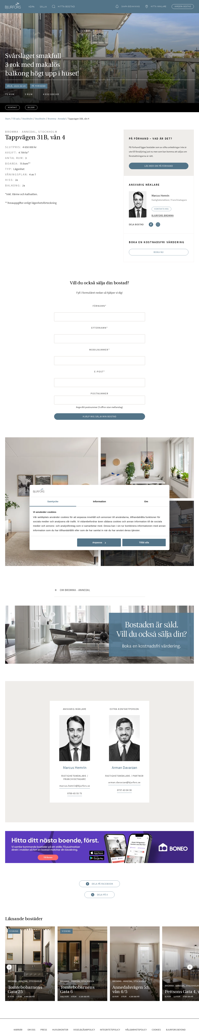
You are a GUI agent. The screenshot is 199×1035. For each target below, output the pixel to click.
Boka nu (159, 252)
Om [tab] (146, 501)
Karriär (18, 1029)
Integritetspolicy (110, 1029)
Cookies (156, 1029)
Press (43, 1029)
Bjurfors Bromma (163, 215)
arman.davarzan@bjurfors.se (124, 782)
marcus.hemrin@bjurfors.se (74, 786)
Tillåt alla (144, 542)
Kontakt (12, 107)
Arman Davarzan (124, 767)
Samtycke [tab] (52, 501)
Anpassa (99, 542)
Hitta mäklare (155, 6)
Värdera (182, 6)
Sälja (43, 6)
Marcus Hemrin (74, 767)
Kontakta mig (161, 209)
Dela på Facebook (99, 883)
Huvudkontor (60, 1029)
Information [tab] (99, 501)
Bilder (31, 107)
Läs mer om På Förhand (158, 165)
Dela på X (99, 894)
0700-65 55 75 (74, 793)
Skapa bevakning (128, 6)
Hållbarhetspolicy (136, 1029)
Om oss (31, 1029)
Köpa (32, 6)
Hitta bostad (63, 6)
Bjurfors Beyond (175, 1029)
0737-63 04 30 (124, 790)
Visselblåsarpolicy (84, 1029)
